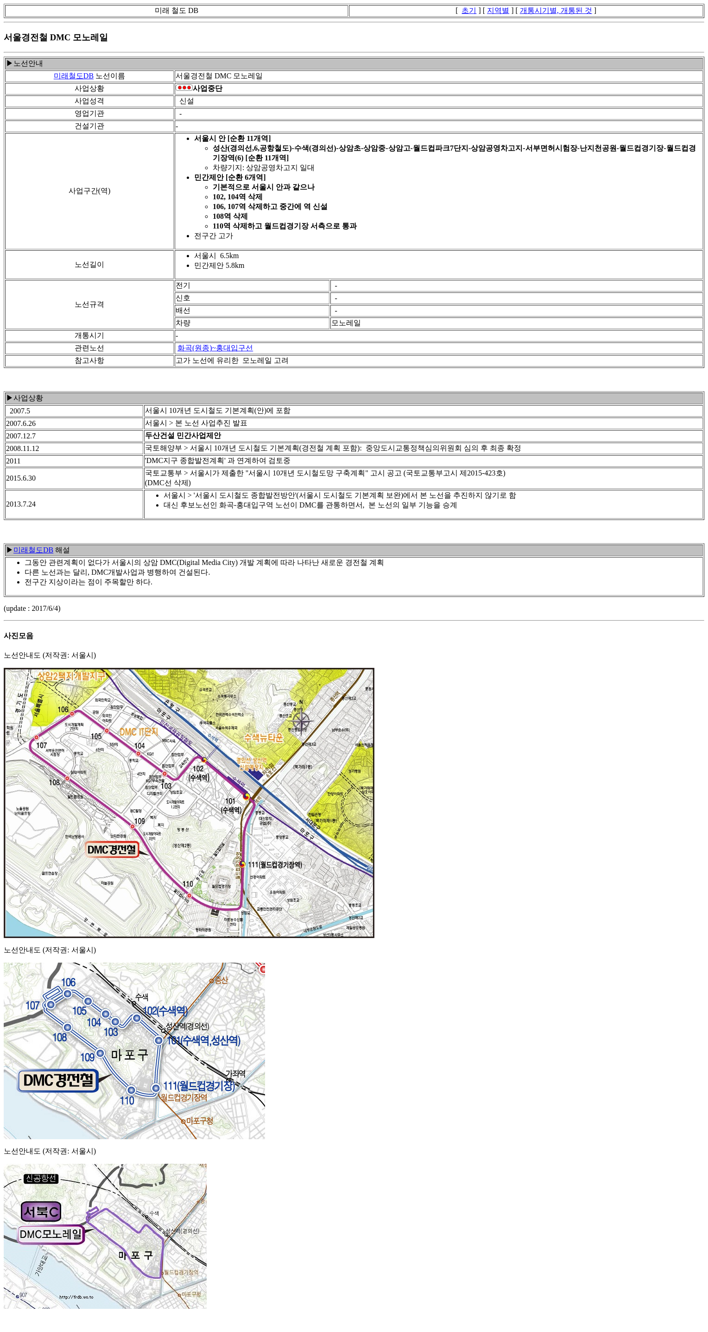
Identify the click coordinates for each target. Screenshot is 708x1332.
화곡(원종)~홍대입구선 (215, 348)
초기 (468, 10)
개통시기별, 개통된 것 (556, 10)
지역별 (498, 10)
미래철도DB (74, 76)
